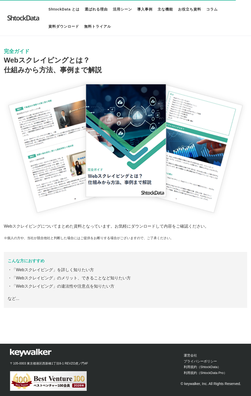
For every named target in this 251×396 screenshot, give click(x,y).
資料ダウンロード (62, 26)
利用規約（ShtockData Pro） (205, 373)
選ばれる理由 (95, 9)
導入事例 (143, 9)
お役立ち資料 (188, 9)
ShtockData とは (63, 9)
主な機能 (164, 9)
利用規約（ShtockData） (202, 367)
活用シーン (121, 9)
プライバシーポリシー (200, 361)
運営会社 (190, 355)
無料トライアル (96, 26)
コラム (211, 9)
